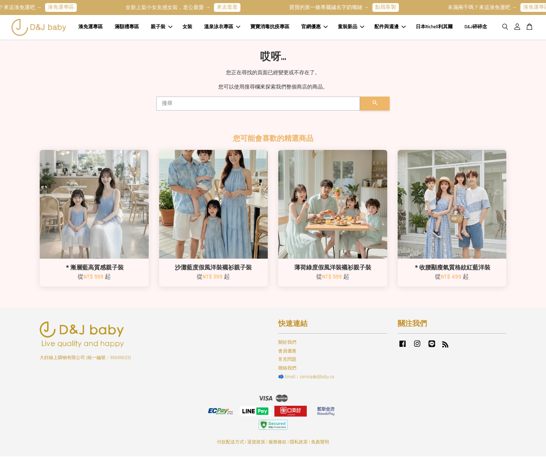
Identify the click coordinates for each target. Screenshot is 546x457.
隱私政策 (299, 442)
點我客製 (390, 7)
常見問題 (287, 360)
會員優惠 (287, 352)
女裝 (187, 27)
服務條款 (277, 442)
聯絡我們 (287, 369)
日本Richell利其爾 (434, 27)
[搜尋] (258, 104)
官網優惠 (314, 27)
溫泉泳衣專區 (222, 27)
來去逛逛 (231, 7)
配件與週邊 (390, 27)
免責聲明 (320, 442)
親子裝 (161, 27)
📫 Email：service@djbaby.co (306, 377)
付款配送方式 (230, 442)
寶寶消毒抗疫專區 (269, 27)
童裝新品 (351, 27)
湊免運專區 (65, 7)
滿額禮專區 (127, 27)
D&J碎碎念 (476, 27)
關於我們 (287, 343)
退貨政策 (256, 442)
